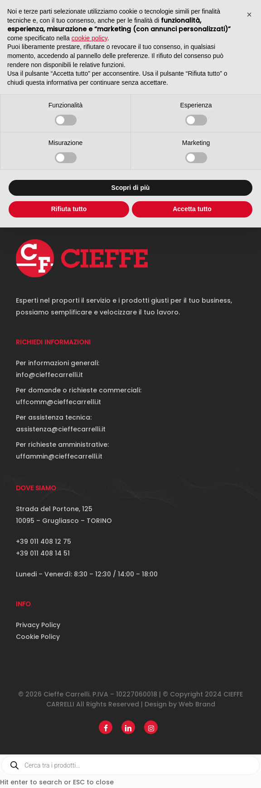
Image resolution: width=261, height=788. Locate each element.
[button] (249, 14)
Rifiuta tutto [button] (69, 209)
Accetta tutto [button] (192, 209)
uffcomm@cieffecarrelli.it (58, 401)
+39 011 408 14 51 (43, 553)
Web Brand (197, 704)
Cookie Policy (38, 636)
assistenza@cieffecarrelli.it (61, 429)
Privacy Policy (38, 624)
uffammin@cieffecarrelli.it (59, 456)
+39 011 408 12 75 (43, 541)
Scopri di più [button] (130, 187)
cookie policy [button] (89, 38)
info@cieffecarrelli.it (49, 374)
